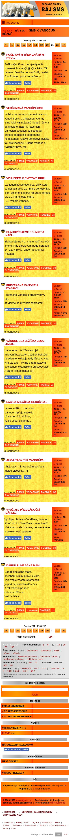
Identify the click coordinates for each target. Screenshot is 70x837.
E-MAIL (20, 90)
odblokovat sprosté (49, 656)
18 (35, 45)
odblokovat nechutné (14, 659)
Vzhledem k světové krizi (25, 178)
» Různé (58, 58)
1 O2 (9, 671)
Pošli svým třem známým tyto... (24, 56)
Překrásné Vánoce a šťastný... (21, 287)
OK (58, 834)
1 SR (25, 671)
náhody (16, 653)
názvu (6, 653)
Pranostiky (47, 822)
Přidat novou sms (13, 706)
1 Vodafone (25, 668)
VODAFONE (33, 90)
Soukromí (9, 812)
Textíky (43, 825)
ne (36, 662)
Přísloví (6, 825)
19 (41, 45)
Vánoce (58, 55)
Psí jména (17, 825)
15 (18, 45)
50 (6, 647)
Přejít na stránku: (26, 636)
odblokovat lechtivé (27, 656)
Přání (57, 822)
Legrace (35, 822)
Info (66, 834)
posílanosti (46, 650)
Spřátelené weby (13, 815)
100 (12, 647)
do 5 (44, 668)
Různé (8, 733)
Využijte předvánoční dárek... (22, 511)
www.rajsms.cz (23, 800)
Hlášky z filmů (22, 822)
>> (64, 45)
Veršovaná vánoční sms (24, 107)
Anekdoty (8, 822)
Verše (5, 828)
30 (64, 645)
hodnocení (32, 650)
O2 (54, 90)
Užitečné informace (57, 825)
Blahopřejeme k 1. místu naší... (24, 233)
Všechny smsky (14, 728)
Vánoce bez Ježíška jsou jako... (24, 342)
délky (56, 650)
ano (30, 662)
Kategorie (12, 23)
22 (57, 45)
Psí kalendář (30, 825)
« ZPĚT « (7, 31)
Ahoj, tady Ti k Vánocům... (25, 460)
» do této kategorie (14, 711)
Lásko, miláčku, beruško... (26, 401)
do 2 (36, 668)
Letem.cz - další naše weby (37, 812)
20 (47, 45)
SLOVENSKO (12, 93)
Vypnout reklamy (13, 773)
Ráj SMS (20, 31)
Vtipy (13, 828)
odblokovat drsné (35, 659)
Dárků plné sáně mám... (24, 565)
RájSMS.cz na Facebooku (17, 745)
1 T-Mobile (54, 668)
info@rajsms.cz (57, 803)
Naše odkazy (10, 761)
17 (30, 45)
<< (6, 45)
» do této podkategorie (17, 716)
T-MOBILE (46, 90)
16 (24, 45)
